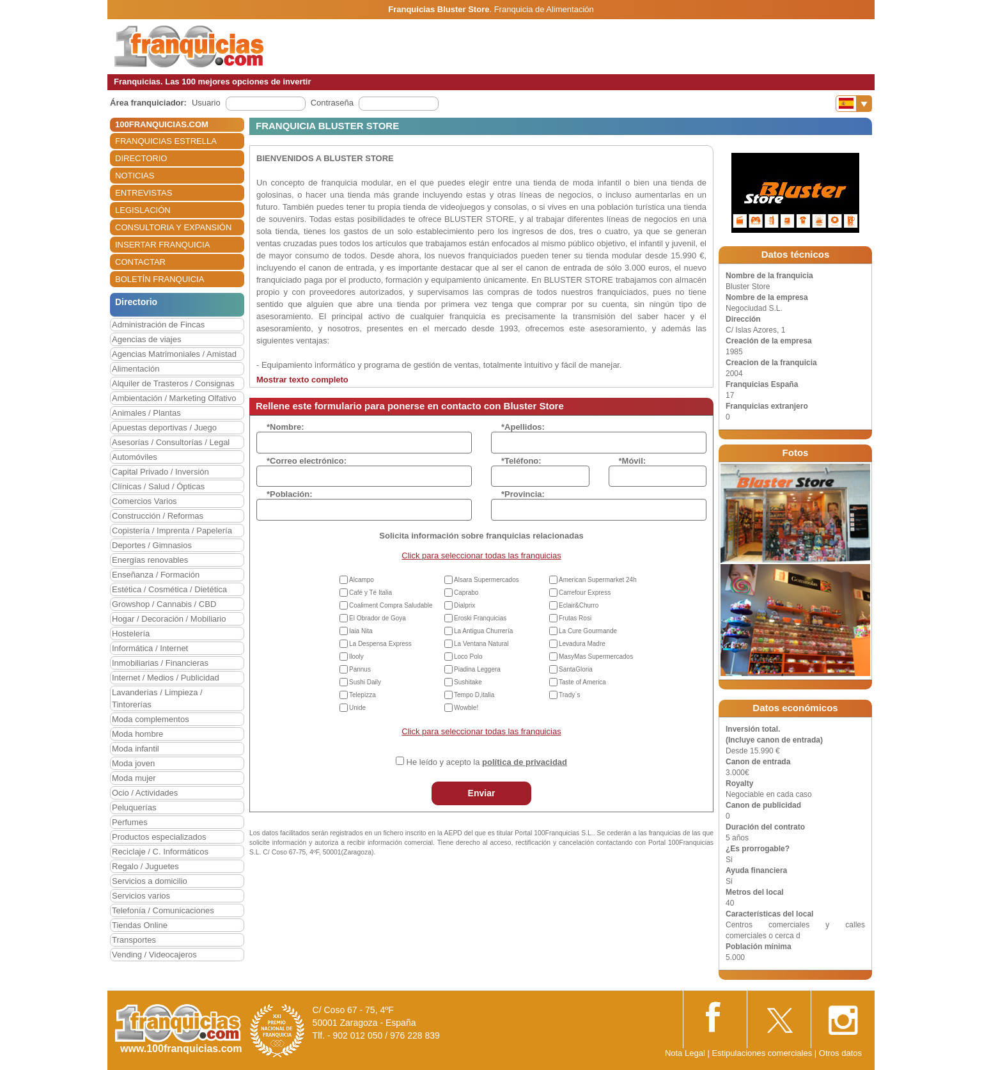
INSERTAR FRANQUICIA (162, 244)
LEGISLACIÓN (143, 210)
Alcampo (361, 579)
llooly (356, 656)
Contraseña (332, 102)
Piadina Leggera (477, 669)
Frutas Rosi (575, 618)
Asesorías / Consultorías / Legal (171, 442)
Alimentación (135, 369)
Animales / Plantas (146, 413)
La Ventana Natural (481, 643)
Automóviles (134, 457)
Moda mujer (134, 778)
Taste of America (582, 682)
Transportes (134, 940)
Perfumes (130, 822)
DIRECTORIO (141, 158)
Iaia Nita (361, 630)
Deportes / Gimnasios (152, 545)
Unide (357, 707)
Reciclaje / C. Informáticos (160, 851)
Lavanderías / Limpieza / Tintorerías (157, 698)
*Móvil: (632, 461)
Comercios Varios (144, 501)
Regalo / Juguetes (145, 866)
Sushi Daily (365, 682)
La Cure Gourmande (588, 630)
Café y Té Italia (370, 592)
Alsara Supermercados (486, 579)
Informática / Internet (150, 648)
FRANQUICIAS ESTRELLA (166, 141)
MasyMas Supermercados (596, 656)
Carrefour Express (585, 592)
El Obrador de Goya (377, 618)
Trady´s (570, 694)
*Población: (290, 494)
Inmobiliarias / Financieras (160, 663)
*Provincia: (523, 494)
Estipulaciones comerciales (763, 1053)
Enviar (481, 793)
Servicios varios (141, 896)
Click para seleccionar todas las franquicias (481, 555)
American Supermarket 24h (598, 579)
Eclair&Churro (578, 605)
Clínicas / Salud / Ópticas (158, 486)
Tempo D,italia (474, 694)
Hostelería (131, 633)
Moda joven (133, 763)
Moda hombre (137, 734)
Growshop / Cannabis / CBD (164, 604)
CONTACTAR (140, 262)
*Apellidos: (523, 427)
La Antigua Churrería (483, 630)
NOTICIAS (134, 175)
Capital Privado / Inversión (160, 471)
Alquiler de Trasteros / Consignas (173, 383)
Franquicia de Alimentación (544, 9)
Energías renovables (150, 560)
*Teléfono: (521, 461)
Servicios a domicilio (149, 881)
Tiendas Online (140, 925)
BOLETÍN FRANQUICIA (159, 279)
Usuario (206, 102)
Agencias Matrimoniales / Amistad (174, 354)
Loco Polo (468, 656)
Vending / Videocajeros (154, 954)
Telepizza (362, 694)
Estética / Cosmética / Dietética (169, 589)
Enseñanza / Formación (155, 574)
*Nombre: (285, 427)
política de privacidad (524, 762)
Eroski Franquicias (480, 618)
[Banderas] (854, 103)
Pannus (360, 669)
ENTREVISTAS (143, 193)
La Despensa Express (380, 643)
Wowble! (466, 707)
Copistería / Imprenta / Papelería (172, 530)
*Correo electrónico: (307, 461)
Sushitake (468, 682)
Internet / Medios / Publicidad (165, 677)
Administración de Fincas (158, 324)
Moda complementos (150, 719)
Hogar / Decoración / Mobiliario (169, 619)
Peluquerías (134, 807)
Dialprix (464, 605)
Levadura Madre (582, 643)
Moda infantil (135, 748)
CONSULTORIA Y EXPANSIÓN (173, 227)
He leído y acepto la (487, 762)
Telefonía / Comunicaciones (163, 910)
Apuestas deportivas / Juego (164, 427)
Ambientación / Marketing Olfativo (174, 398)
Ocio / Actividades (145, 793)
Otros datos (840, 1053)
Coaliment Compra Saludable (391, 605)
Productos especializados (159, 837)
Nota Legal (685, 1053)
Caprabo (466, 592)
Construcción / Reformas (157, 516)
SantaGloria (576, 669)
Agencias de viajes (146, 339)
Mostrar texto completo (302, 379)
